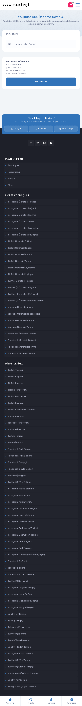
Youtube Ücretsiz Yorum (20, 327)
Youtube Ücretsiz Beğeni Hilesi (24, 314)
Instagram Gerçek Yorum (21, 522)
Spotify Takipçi (15, 621)
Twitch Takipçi (15, 436)
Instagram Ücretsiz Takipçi (22, 202)
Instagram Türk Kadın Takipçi (23, 528)
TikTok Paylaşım (16, 403)
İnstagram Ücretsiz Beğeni (22, 208)
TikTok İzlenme (15, 383)
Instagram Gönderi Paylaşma (23, 601)
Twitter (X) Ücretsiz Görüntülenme (26, 301)
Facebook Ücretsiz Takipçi (22, 334)
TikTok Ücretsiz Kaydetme (21, 268)
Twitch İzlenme (15, 443)
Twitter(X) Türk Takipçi (19, 482)
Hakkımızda (14, 172)
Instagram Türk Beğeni (20, 541)
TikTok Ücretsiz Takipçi (20, 241)
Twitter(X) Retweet (18, 581)
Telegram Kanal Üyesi (19, 627)
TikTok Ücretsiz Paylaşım (20, 274)
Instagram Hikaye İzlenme (21, 515)
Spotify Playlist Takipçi (19, 647)
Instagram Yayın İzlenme (20, 654)
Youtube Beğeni (16, 568)
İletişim (16, 129)
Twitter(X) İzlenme (17, 634)
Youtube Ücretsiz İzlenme (21, 320)
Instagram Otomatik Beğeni (22, 509)
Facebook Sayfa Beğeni (20, 469)
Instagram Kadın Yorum (20, 502)
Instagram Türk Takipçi (20, 548)
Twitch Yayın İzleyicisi (18, 640)
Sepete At (41, 81)
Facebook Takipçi (17, 462)
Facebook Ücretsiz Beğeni (22, 340)
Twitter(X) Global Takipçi (21, 667)
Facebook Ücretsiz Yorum (21, 353)
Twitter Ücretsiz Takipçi (20, 281)
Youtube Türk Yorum (18, 423)
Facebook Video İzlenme (21, 574)
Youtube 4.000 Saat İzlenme (23, 673)
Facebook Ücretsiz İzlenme (22, 347)
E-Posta (40, 129)
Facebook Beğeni (17, 561)
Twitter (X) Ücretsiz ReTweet (23, 294)
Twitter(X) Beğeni (17, 476)
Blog (10, 185)
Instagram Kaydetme (19, 495)
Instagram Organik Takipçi (21, 588)
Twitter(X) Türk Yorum (19, 660)
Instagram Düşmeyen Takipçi (23, 535)
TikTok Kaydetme (17, 396)
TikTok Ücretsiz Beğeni (20, 248)
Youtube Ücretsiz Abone (21, 307)
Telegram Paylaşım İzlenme (22, 687)
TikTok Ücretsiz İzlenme (20, 255)
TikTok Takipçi (15, 370)
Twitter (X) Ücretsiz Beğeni (22, 287)
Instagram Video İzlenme (21, 489)
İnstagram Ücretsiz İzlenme (22, 215)
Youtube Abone (16, 416)
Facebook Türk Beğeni (20, 456)
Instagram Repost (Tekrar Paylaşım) (26, 555)
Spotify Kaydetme (17, 680)
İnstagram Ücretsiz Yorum (21, 222)
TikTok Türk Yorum (17, 390)
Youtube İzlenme (16, 429)
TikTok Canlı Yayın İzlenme (21, 410)
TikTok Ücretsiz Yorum (19, 261)
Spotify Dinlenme (17, 614)
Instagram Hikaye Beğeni (21, 607)
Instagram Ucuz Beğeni (20, 594)
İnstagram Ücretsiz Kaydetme (23, 228)
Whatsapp (66, 129)
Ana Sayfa (13, 165)
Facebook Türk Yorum (19, 449)
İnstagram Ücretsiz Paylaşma (23, 235)
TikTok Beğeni (15, 377)
